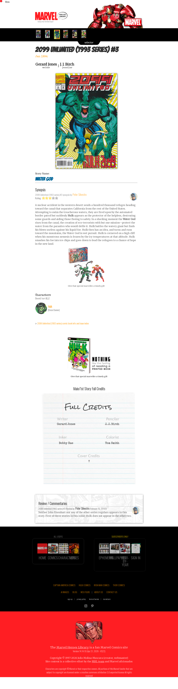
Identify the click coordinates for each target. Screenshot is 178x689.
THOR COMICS (119, 591)
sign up (70, 605)
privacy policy (81, 605)
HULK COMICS (84, 591)
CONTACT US (111, 598)
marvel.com (107, 605)
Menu (7, 1)
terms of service (94, 605)
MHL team (98, 667)
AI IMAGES (65, 598)
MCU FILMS (85, 598)
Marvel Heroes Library (72, 654)
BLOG (75, 598)
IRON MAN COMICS (101, 591)
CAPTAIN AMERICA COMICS (64, 591)
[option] (39, 34)
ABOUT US (98, 598)
